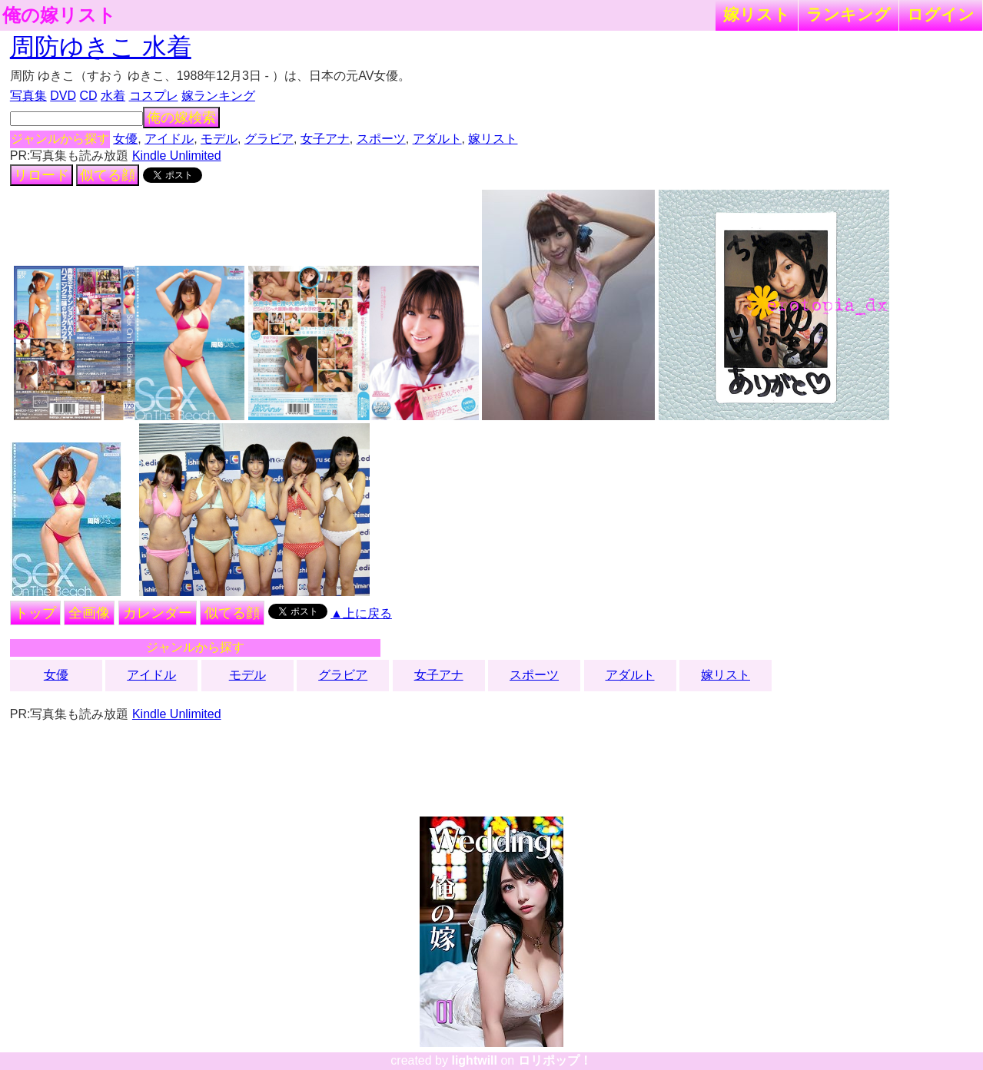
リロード (41, 175)
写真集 (28, 95)
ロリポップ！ (555, 1060)
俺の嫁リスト (59, 15)
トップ (35, 613)
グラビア (269, 138)
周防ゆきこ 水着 (100, 47)
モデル (219, 138)
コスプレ (153, 95)
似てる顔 (107, 175)
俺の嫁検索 (181, 117)
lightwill (474, 1060)
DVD (63, 95)
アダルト (437, 138)
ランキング (848, 14)
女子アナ (325, 138)
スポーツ (381, 138)
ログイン (941, 14)
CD (88, 95)
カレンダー (157, 613)
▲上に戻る (361, 613)
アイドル (169, 138)
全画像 (89, 613)
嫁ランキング (218, 95)
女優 (125, 138)
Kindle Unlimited (176, 155)
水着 (113, 95)
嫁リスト (756, 14)
